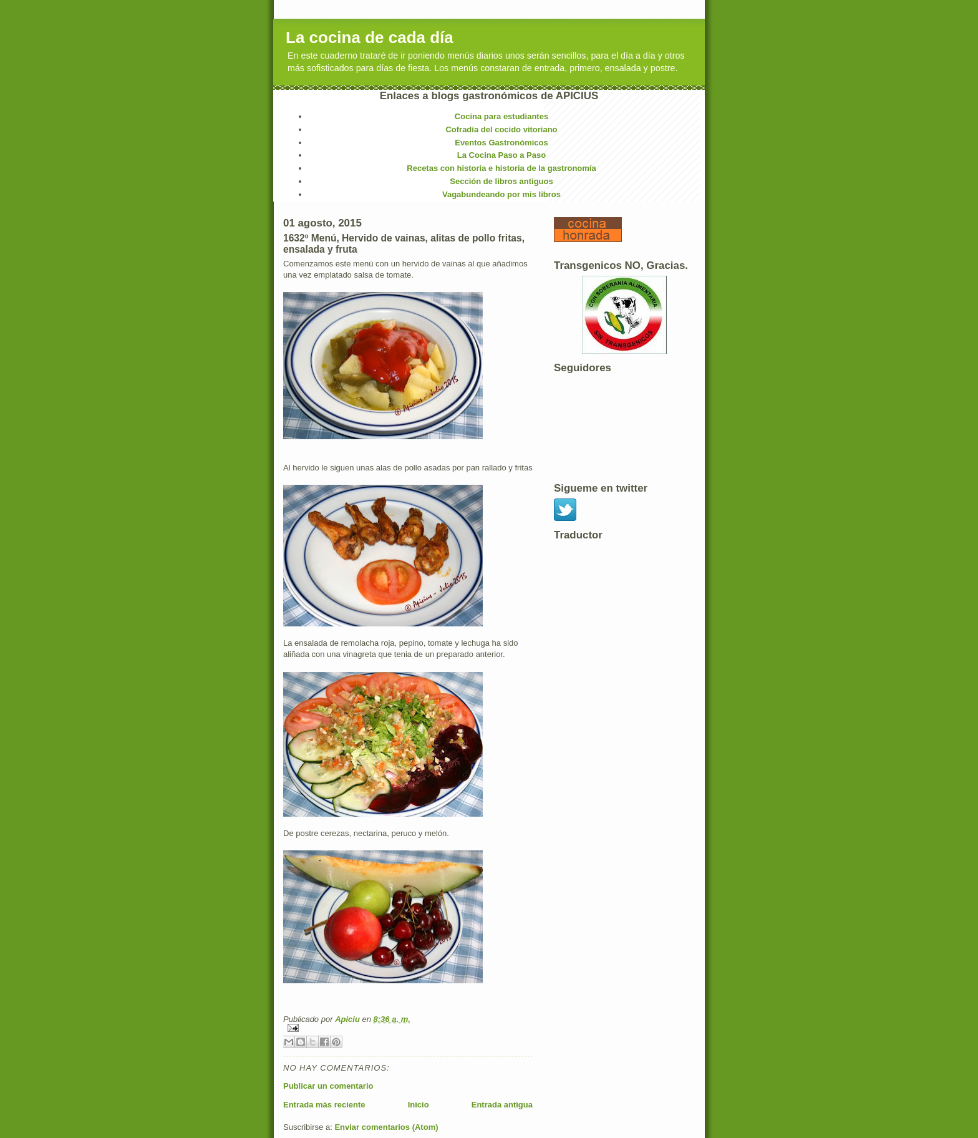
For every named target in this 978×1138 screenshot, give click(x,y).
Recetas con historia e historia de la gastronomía (501, 168)
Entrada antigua (502, 1104)
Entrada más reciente (324, 1104)
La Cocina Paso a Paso (501, 155)
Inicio (418, 1104)
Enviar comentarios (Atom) (386, 1127)
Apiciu (348, 1019)
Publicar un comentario (328, 1086)
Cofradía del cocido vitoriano (501, 129)
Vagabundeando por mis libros (501, 194)
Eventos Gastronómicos (501, 142)
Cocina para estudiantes (501, 116)
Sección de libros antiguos (501, 181)
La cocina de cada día (369, 37)
